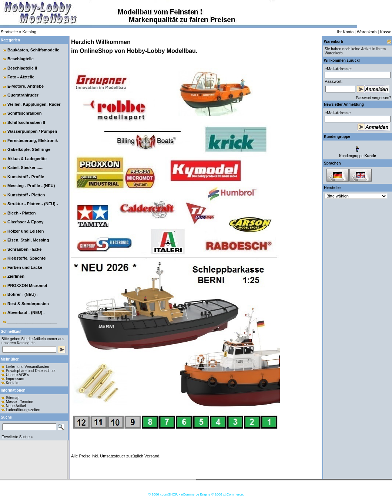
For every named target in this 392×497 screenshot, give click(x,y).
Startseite (9, 32)
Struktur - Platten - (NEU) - (32, 204)
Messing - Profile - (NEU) (31, 185)
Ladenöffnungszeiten (23, 410)
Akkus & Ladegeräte (27, 158)
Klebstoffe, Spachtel (27, 258)
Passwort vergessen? (373, 98)
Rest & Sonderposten (28, 303)
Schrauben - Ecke (24, 249)
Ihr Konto (345, 32)
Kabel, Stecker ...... (25, 167)
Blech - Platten (21, 213)
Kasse (385, 32)
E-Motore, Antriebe (25, 86)
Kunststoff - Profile (25, 177)
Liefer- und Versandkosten (27, 367)
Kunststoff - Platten (26, 195)
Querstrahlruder (22, 95)
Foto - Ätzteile (20, 77)
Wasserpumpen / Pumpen (32, 131)
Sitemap (13, 398)
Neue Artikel (16, 406)
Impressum (15, 379)
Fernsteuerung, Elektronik (32, 140)
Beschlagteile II (22, 68)
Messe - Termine (19, 402)
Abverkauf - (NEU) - (26, 312)
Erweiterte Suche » (17, 437)
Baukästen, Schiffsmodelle (33, 50)
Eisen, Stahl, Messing (28, 240)
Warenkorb (366, 32)
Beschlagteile (20, 59)
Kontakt (12, 383)
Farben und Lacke (24, 267)
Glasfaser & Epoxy (25, 222)
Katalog (29, 32)
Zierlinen (15, 276)
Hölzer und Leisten (25, 231)
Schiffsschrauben (24, 113)
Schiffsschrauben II (26, 122)
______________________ (32, 322)
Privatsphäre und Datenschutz (31, 371)
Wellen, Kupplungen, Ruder (33, 104)
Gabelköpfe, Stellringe (28, 149)
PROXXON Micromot (27, 285)
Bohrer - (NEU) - (22, 294)
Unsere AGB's (17, 375)
